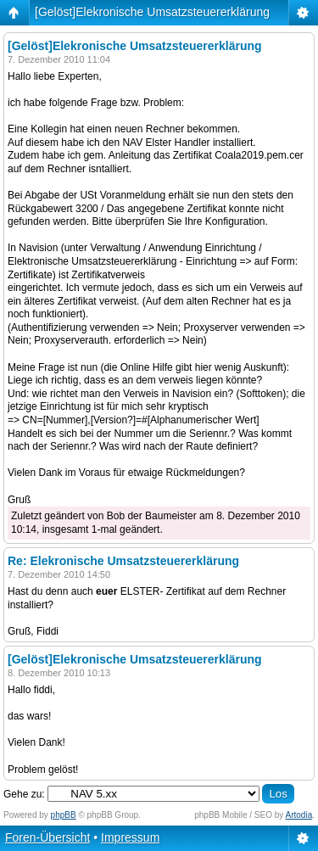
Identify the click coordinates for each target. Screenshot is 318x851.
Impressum (130, 837)
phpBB (63, 815)
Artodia (299, 815)
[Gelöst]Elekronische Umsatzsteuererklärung (152, 12)
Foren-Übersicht (47, 837)
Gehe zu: (24, 794)
